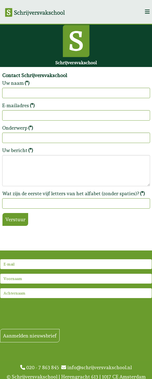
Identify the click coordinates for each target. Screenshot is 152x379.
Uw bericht (17, 150)
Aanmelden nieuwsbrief (30, 336)
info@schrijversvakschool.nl (96, 367)
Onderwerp (17, 128)
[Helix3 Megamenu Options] (147, 12)
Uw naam (16, 83)
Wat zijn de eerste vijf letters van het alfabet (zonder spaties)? (73, 193)
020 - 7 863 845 (40, 367)
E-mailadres (18, 105)
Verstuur (15, 219)
